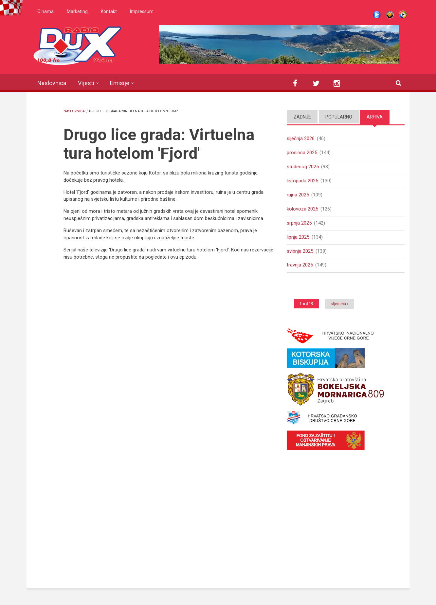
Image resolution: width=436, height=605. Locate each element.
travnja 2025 (300, 265)
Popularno (338, 116)
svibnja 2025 (300, 251)
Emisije (119, 83)
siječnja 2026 (301, 138)
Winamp (389, 14)
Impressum (142, 11)
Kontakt (109, 11)
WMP (402, 14)
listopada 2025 (302, 181)
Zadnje (302, 116)
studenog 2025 (303, 167)
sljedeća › (339, 304)
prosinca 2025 (302, 153)
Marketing (77, 11)
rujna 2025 (298, 195)
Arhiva (375, 116)
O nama (45, 11)
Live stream (376, 14)
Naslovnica (51, 83)
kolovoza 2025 (302, 209)
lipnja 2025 (298, 237)
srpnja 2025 (299, 223)
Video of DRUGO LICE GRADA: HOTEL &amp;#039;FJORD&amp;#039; (168, 351)
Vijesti (86, 83)
